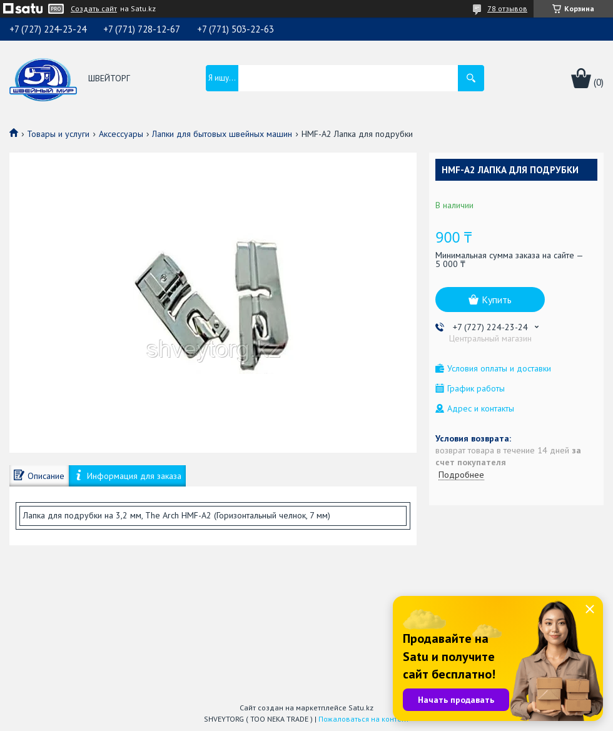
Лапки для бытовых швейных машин (222, 133)
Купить (497, 299)
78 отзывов (507, 8)
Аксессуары (121, 133)
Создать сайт (94, 8)
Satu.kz (360, 707)
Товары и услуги (58, 133)
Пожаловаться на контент (363, 718)
